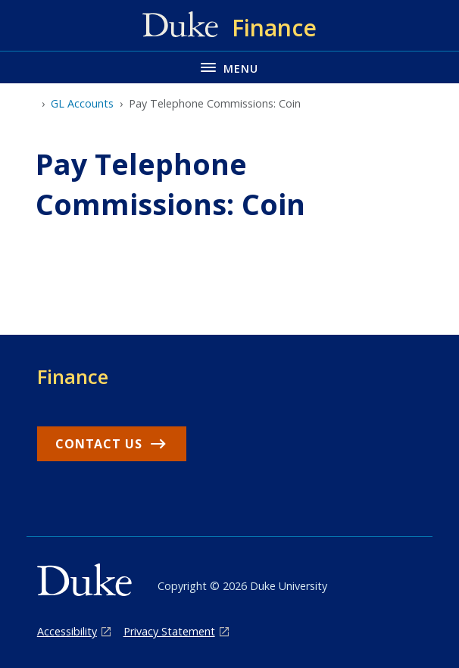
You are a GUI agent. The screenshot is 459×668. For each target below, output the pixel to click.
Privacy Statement (169, 631)
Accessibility (67, 631)
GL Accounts (82, 103)
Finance (72, 376)
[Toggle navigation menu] (229, 67)
